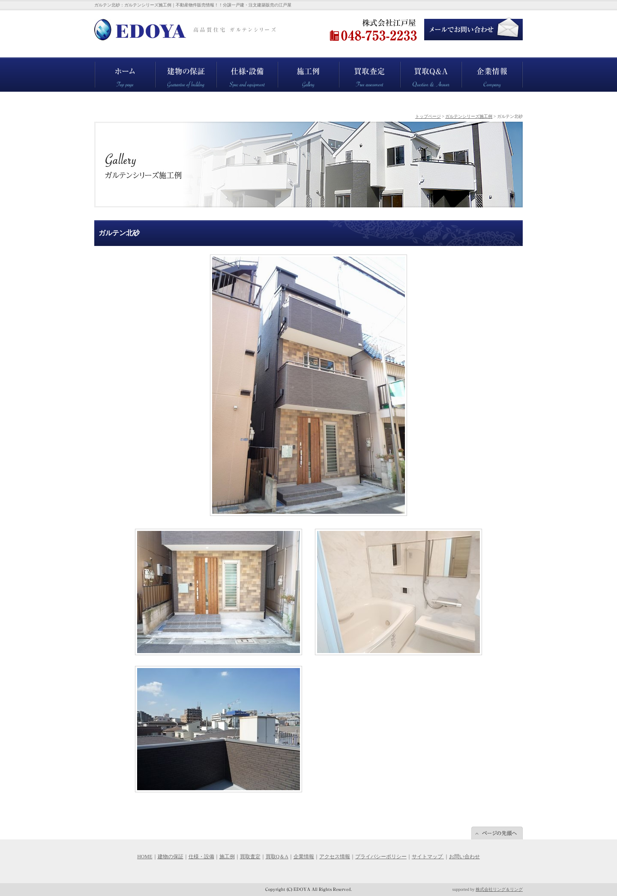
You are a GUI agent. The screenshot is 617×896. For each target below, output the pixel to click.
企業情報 (471, 96)
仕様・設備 (229, 96)
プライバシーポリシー (381, 857)
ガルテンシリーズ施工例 (468, 116)
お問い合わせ (464, 857)
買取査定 (349, 96)
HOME (144, 857)
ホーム (102, 96)
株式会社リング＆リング (499, 889)
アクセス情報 (334, 857)
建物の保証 (168, 96)
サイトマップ (428, 857)
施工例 (285, 96)
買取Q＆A (411, 96)
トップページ (428, 116)
